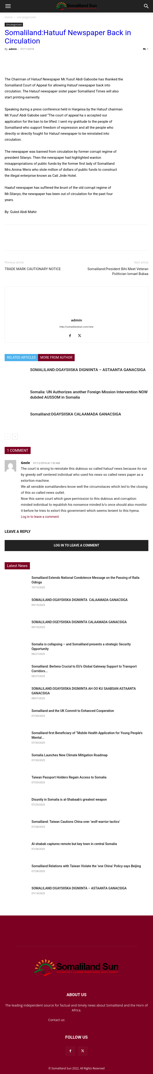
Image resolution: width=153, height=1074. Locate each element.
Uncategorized (26, 17)
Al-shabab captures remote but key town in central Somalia (74, 844)
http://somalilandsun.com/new (76, 326)
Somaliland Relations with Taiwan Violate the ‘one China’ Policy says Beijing (86, 866)
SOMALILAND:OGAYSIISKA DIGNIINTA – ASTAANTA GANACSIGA (88, 369)
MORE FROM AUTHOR (56, 357)
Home (9, 17)
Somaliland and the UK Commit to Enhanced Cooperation (73, 711)
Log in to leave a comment (40, 517)
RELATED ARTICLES (21, 357)
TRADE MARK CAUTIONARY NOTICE (33, 269)
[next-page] (15, 436)
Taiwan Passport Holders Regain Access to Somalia (69, 777)
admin (13, 49)
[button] (7, 6)
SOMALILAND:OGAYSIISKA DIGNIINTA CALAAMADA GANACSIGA (80, 600)
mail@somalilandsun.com (85, 1020)
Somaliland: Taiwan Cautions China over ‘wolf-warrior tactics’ (76, 822)
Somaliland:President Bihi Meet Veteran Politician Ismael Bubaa (117, 271)
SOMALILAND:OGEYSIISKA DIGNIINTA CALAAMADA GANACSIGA (80, 622)
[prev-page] (7, 436)
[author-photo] (76, 313)
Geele (25, 463)
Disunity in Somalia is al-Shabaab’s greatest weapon (69, 799)
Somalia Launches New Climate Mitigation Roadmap (70, 755)
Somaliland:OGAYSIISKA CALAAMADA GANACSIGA (75, 414)
